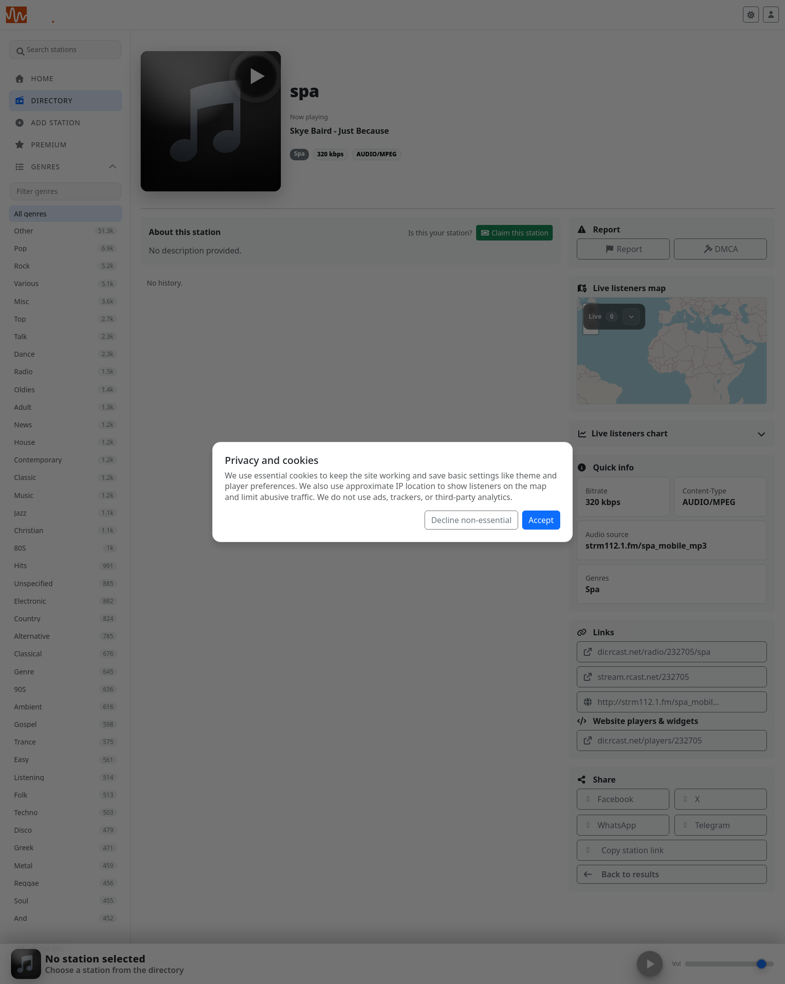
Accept (541, 520)
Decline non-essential (471, 520)
